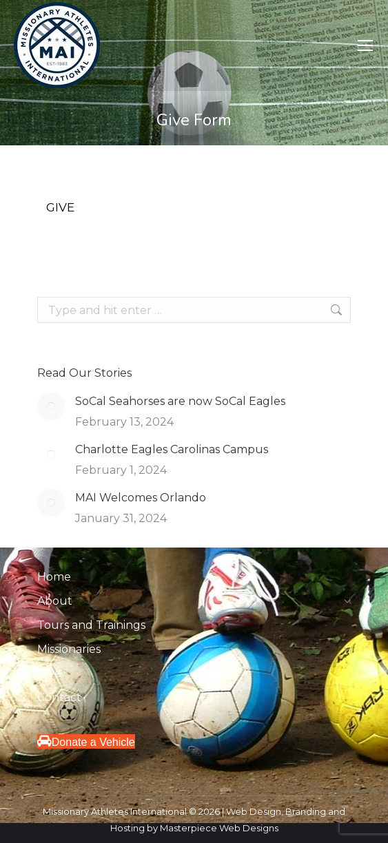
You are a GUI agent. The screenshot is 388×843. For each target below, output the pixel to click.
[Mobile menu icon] (365, 45)
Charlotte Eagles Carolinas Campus (171, 449)
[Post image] (51, 406)
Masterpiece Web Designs (219, 827)
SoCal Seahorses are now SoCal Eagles (180, 401)
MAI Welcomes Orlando (140, 497)
